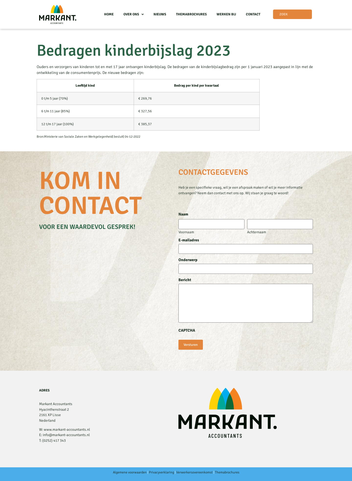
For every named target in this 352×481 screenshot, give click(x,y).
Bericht (184, 280)
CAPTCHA (186, 330)
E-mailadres (188, 240)
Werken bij (226, 14)
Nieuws (160, 14)
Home (109, 14)
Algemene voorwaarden (130, 472)
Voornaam (186, 232)
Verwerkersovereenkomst (194, 472)
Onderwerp (188, 260)
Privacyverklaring (161, 472)
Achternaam (256, 232)
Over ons (133, 14)
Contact (253, 14)
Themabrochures (191, 14)
